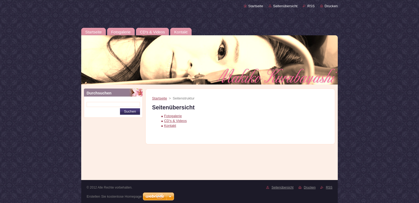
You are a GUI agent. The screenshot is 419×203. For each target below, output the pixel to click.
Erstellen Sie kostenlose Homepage (114, 196)
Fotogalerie (173, 116)
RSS (311, 6)
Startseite (255, 6)
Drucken (331, 6)
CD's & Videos (175, 121)
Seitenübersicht (285, 6)
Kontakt (170, 126)
